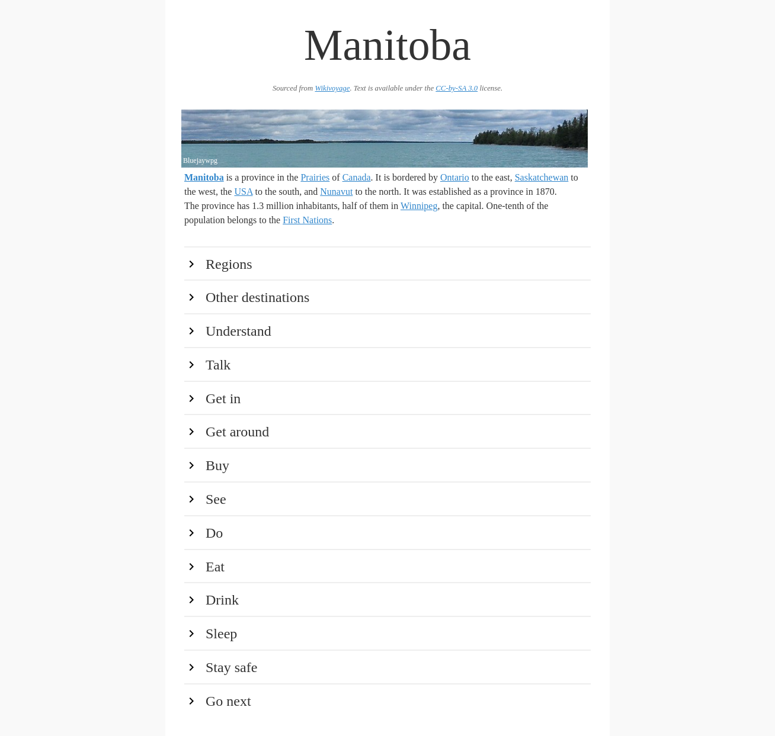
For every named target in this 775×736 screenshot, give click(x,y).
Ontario (454, 177)
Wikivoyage (332, 88)
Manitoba (204, 177)
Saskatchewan (542, 177)
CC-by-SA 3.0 (456, 88)
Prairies (314, 177)
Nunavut (336, 192)
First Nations (307, 220)
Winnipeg (419, 206)
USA (243, 192)
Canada (356, 177)
